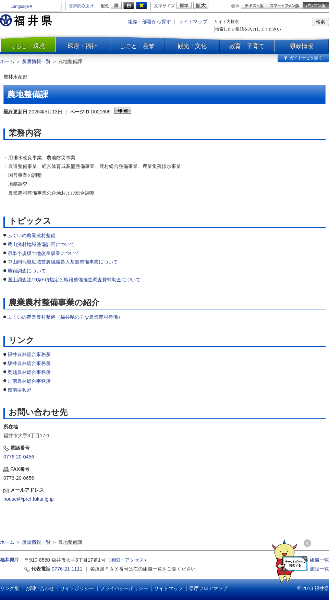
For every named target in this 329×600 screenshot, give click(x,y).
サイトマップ (193, 21)
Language (22, 6)
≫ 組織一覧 (316, 560)
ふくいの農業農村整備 (32, 235)
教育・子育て (246, 45)
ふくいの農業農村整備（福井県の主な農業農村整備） (65, 317)
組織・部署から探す (149, 21)
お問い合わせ (39, 588)
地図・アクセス (127, 560)
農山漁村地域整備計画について (41, 244)
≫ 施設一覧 (316, 569)
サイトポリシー (77, 588)
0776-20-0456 (18, 457)
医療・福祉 (82, 45)
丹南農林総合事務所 (29, 381)
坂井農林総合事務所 (29, 363)
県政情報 (301, 45)
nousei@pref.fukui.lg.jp (28, 499)
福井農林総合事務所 (29, 354)
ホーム (7, 61)
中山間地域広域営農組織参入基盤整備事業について (63, 262)
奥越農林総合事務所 (29, 372)
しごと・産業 (137, 45)
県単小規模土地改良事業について (44, 253)
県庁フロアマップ (208, 588)
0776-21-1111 (67, 569)
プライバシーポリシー (124, 588)
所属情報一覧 (36, 61)
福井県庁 (9, 560)
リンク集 (9, 588)
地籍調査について (27, 270)
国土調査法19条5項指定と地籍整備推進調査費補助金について (74, 279)
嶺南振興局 (20, 390)
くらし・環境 (27, 45)
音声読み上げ (81, 5)
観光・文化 (192, 45)
